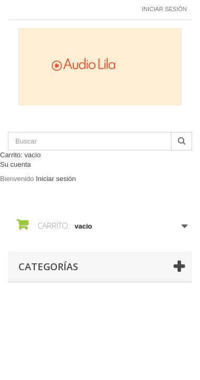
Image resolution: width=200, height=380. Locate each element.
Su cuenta (15, 164)
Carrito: (20, 155)
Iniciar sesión (164, 9)
